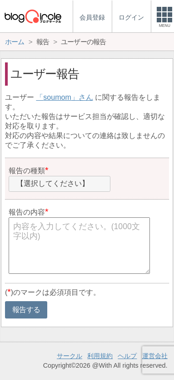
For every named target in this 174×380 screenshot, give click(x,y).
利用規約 (100, 355)
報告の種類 (27, 171)
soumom (57, 97)
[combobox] (59, 184)
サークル (69, 355)
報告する (26, 309)
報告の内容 (27, 212)
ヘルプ (127, 355)
